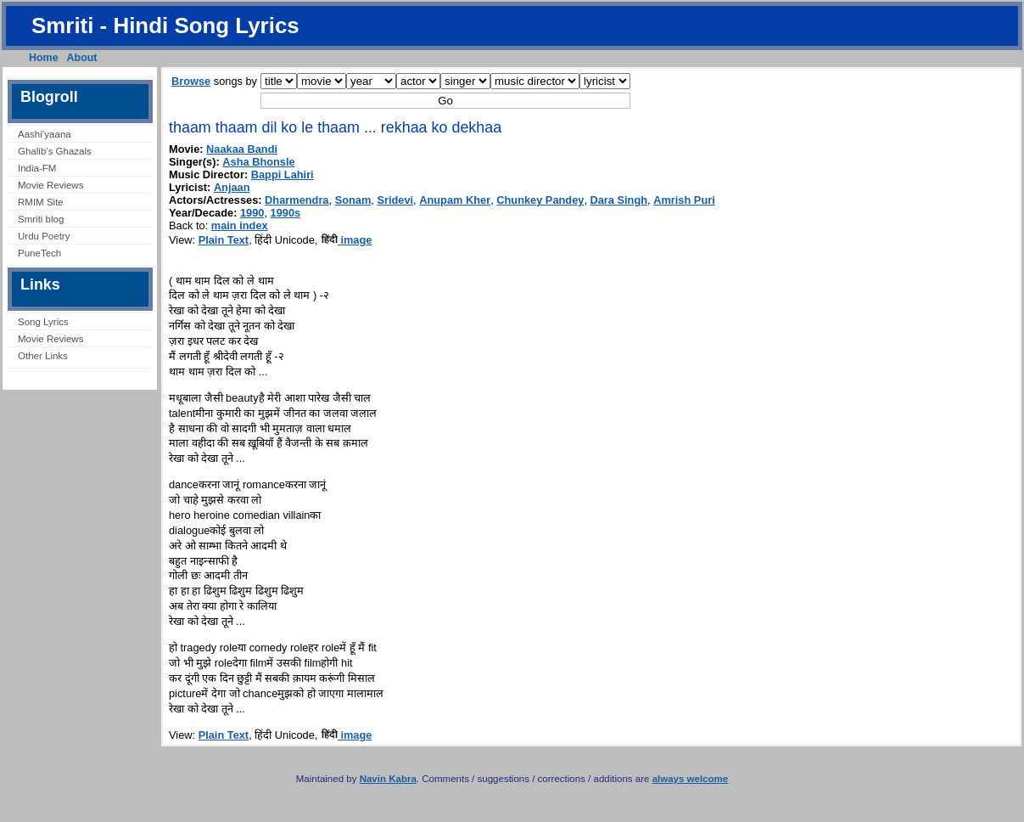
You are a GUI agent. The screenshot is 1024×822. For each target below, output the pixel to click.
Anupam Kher (454, 200)
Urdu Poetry (44, 236)
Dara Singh (619, 200)
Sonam (353, 200)
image (346, 240)
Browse (190, 81)
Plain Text (224, 240)
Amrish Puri (684, 200)
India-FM (37, 168)
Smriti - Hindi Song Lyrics (165, 25)
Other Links (43, 356)
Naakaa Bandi (241, 149)
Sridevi (395, 200)
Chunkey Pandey (540, 200)
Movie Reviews (50, 185)
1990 (252, 212)
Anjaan (232, 187)
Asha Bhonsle (258, 161)
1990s (286, 212)
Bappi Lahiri (282, 174)
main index (239, 225)
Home (44, 58)
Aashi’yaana (44, 134)
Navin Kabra (388, 779)
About (82, 58)
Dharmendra (296, 200)
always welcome (690, 779)
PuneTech (39, 253)
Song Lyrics (43, 322)
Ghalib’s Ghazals (55, 151)
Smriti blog (41, 219)
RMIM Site (41, 202)
